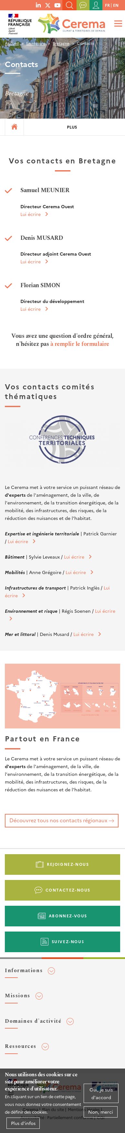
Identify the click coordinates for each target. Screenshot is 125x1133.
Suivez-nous (68, 941)
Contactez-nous (68, 890)
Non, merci (100, 1112)
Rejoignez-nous (68, 864)
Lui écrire (30, 214)
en (116, 5)
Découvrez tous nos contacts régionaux (58, 820)
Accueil (12, 43)
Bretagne (61, 43)
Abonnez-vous (68, 915)
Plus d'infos (23, 1123)
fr (107, 5)
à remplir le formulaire (79, 344)
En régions (35, 43)
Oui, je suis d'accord (101, 1093)
